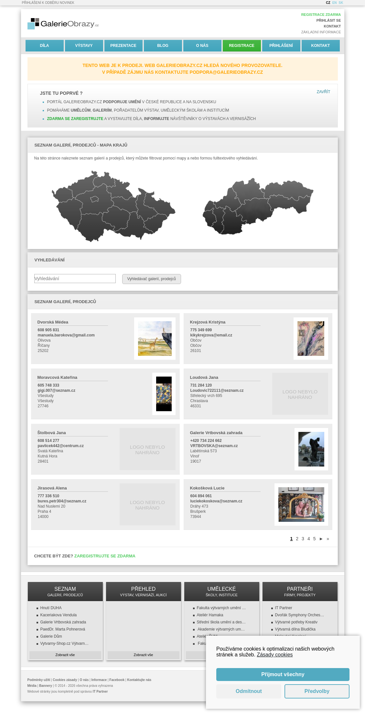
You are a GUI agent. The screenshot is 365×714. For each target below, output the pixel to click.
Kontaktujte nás (139, 680)
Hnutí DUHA (51, 608)
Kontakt (332, 26)
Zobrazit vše (65, 655)
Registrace (241, 45)
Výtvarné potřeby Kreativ (296, 622)
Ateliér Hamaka (210, 615)
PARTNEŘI (300, 591)
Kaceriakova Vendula (58, 615)
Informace (99, 680)
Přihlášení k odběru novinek (48, 3)
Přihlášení (281, 45)
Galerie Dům (51, 636)
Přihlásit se (329, 20)
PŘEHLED (143, 591)
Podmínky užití (38, 680)
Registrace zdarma (321, 14)
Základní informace (321, 32)
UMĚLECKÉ (221, 591)
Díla (44, 45)
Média (32, 685)
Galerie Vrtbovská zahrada (63, 622)
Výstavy (83, 45)
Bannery (45, 685)
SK (341, 3)
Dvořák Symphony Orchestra (300, 615)
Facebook (116, 680)
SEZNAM (65, 591)
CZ (328, 3)
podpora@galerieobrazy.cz (226, 72)
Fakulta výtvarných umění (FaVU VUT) (222, 608)
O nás (202, 45)
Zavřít (323, 92)
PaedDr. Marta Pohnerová (62, 629)
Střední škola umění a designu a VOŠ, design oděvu (222, 622)
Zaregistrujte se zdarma (104, 556)
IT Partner (283, 608)
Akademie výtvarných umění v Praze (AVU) (222, 629)
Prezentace (123, 45)
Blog (162, 45)
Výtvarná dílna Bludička (295, 629)
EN (334, 3)
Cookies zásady (65, 680)
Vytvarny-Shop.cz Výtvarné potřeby (65, 643)
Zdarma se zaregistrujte (75, 118)
